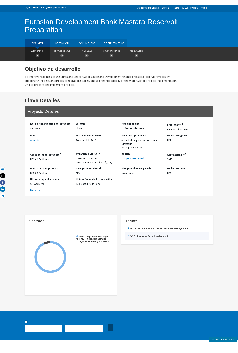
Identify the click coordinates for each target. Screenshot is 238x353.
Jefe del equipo (130, 123)
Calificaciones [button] (111, 54)
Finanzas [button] (87, 54)
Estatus (80, 123)
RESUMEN (37, 43)
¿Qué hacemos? (32, 7)
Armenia (34, 140)
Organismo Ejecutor (88, 153)
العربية (185, 7)
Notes (34, 190)
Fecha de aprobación (133, 135)
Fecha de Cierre (176, 168)
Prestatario (175, 124)
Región (125, 153)
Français (175, 7)
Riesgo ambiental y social (136, 168)
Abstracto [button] (37, 54)
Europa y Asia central (132, 158)
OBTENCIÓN (62, 43)
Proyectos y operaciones (54, 7)
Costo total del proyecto (45, 154)
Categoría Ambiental (88, 168)
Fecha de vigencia (177, 135)
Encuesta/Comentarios (223, 339)
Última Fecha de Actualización (94, 179)
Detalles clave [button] (62, 54)
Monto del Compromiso (44, 168)
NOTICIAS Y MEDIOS (113, 43)
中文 (203, 7)
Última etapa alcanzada (44, 179)
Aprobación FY (176, 154)
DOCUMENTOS (87, 43)
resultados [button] (136, 54)
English (165, 7)
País (32, 135)
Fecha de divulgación (88, 135)
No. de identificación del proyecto (50, 123)
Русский (194, 7)
